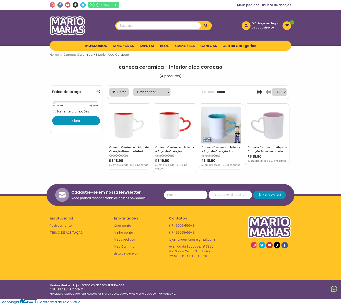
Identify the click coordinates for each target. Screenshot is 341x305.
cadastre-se (265, 27)
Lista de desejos (276, 5)
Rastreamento (61, 225)
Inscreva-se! (269, 195)
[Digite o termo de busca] (158, 25)
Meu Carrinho (124, 246)
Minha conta (123, 232)
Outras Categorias (239, 45)
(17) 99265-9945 (182, 232)
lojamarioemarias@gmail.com (192, 239)
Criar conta (122, 225)
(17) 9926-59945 (182, 225)
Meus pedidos (246, 5)
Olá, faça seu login (265, 23)
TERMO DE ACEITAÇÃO (66, 232)
